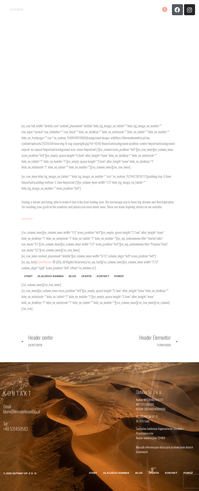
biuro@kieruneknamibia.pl (21, 411)
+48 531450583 (15, 428)
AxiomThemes (44, 261)
